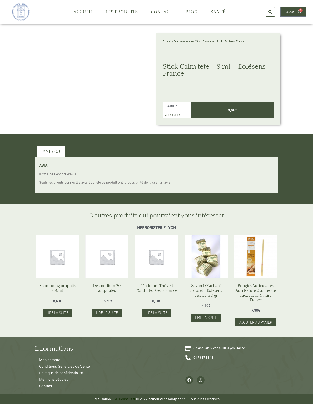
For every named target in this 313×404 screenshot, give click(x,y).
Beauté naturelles (184, 41)
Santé (218, 12)
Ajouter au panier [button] (255, 322)
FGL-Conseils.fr (123, 399)
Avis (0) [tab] (51, 151)
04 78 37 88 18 (203, 357)
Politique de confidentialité (61, 373)
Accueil (83, 12)
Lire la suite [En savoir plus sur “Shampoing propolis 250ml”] (57, 313)
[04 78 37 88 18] (188, 357)
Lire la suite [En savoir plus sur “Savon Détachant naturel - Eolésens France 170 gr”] (206, 318)
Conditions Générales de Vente (64, 366)
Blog (192, 12)
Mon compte (49, 360)
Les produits (122, 12)
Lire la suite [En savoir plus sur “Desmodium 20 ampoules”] (107, 313)
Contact (162, 12)
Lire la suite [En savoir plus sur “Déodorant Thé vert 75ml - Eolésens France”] (156, 313)
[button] (270, 12)
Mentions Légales (53, 379)
